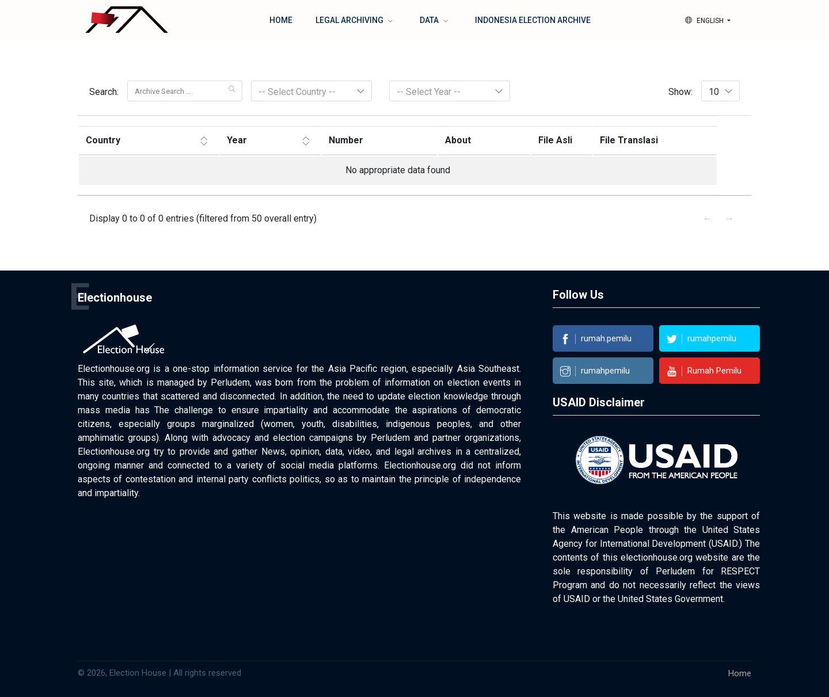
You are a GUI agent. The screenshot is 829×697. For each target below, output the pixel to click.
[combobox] (720, 91)
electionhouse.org (657, 557)
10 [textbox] (714, 91)
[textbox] (311, 92)
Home (280, 20)
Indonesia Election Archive (533, 20)
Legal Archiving (350, 20)
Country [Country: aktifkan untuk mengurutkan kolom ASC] (103, 140)
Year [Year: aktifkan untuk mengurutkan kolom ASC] (237, 140)
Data (430, 20)
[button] (708, 21)
